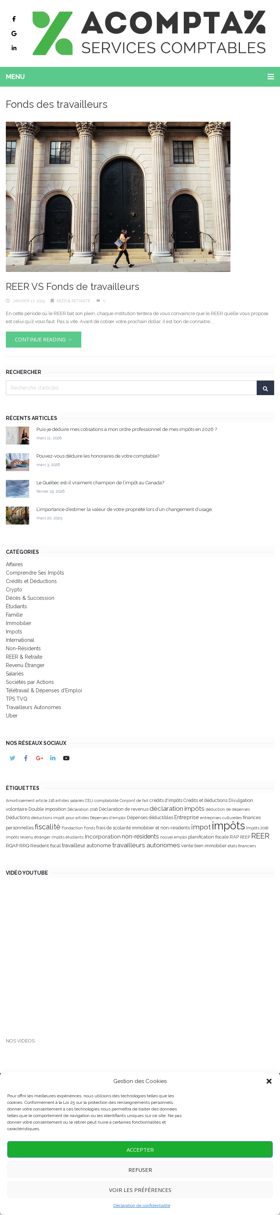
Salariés (15, 674)
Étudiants (16, 606)
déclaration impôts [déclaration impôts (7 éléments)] (177, 808)
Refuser (140, 1169)
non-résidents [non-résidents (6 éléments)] (140, 836)
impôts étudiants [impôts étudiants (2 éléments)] (67, 837)
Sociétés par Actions (30, 682)
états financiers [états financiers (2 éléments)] (242, 846)
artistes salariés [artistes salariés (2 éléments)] (69, 800)
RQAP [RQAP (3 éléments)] (12, 845)
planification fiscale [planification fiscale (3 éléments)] (208, 837)
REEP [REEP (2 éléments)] (245, 837)
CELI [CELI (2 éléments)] (89, 800)
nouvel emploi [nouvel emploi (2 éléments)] (173, 837)
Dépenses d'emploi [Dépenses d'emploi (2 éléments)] (108, 817)
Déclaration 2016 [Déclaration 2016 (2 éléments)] (82, 809)
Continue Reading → (43, 339)
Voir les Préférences (140, 1189)
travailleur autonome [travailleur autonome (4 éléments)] (86, 845)
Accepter (140, 1149)
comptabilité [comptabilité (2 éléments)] (106, 800)
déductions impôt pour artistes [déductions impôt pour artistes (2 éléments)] (60, 817)
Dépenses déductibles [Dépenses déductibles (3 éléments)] (150, 817)
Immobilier (18, 623)
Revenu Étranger (25, 665)
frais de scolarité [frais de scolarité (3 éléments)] (113, 827)
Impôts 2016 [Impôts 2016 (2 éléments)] (257, 828)
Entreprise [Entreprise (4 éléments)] (186, 817)
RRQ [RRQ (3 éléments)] (24, 845)
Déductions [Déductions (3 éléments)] (18, 817)
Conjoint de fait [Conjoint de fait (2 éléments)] (134, 800)
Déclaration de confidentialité (141, 1205)
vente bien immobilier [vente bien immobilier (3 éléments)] (204, 845)
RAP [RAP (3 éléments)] (234, 837)
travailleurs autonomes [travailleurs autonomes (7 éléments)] (146, 845)
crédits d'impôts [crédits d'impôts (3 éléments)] (165, 800)
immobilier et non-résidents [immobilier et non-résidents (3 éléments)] (161, 827)
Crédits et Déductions (31, 581)
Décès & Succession (30, 598)
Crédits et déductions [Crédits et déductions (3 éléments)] (205, 800)
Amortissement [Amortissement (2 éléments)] (20, 800)
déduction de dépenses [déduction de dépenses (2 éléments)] (228, 809)
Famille (14, 615)
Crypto (14, 590)
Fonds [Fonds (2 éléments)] (89, 828)
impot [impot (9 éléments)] (201, 827)
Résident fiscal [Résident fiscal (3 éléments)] (45, 845)
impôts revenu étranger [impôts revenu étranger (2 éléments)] (28, 837)
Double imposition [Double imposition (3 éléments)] (47, 809)
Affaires (14, 564)
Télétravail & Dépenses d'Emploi (44, 690)
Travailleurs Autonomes (33, 707)
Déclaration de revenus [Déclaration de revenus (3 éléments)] (123, 809)
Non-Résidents (23, 648)
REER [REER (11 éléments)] (260, 836)
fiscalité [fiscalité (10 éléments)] (48, 826)
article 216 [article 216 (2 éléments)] (45, 800)
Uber (12, 716)
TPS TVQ (16, 699)
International (20, 640)
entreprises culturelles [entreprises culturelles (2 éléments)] (221, 817)
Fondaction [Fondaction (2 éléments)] (72, 828)
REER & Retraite (73, 301)
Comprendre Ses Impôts (35, 573)
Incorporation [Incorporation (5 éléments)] (103, 836)
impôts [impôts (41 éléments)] (228, 825)
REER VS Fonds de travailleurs (72, 286)
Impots (14, 632)
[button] (269, 1081)
